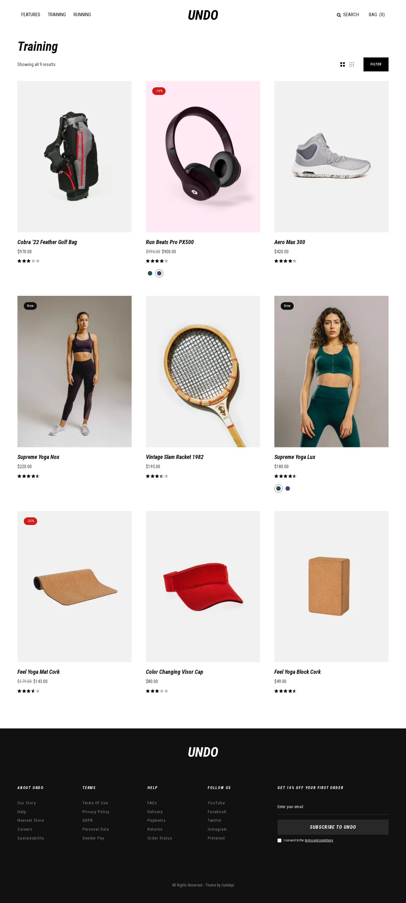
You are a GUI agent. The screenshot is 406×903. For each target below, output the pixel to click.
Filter (376, 64)
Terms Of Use (95, 802)
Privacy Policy (95, 811)
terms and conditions (319, 840)
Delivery (155, 811)
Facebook (217, 811)
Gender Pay (93, 838)
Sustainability (30, 838)
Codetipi (227, 885)
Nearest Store (30, 820)
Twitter (215, 820)
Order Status (159, 838)
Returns (154, 829)
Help (21, 811)
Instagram (217, 829)
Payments (156, 820)
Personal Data (95, 829)
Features (30, 14)
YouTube (216, 802)
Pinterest (216, 838)
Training (57, 14)
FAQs (152, 802)
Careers (24, 829)
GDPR (87, 820)
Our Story (26, 802)
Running (82, 14)
